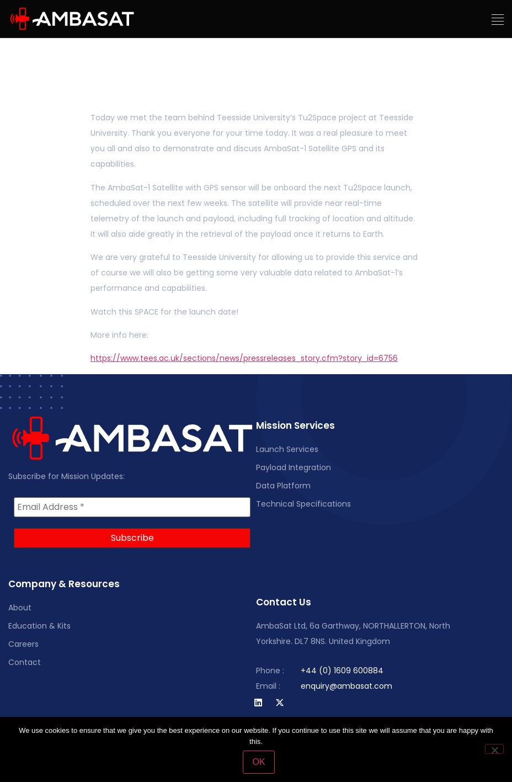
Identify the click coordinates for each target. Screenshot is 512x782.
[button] (498, 20)
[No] (494, 749)
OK (258, 762)
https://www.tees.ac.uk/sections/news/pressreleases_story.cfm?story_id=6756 (244, 358)
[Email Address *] (132, 507)
